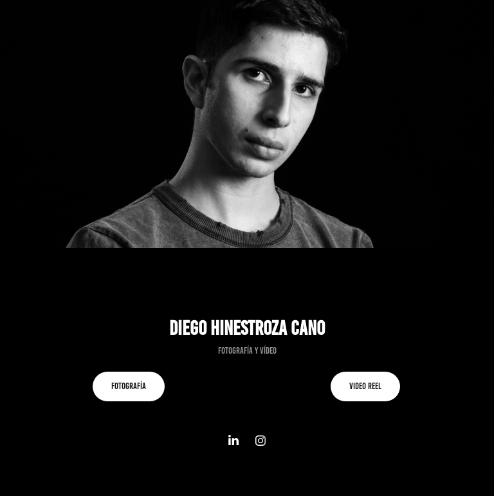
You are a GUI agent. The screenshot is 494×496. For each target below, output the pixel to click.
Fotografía (128, 386)
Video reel (365, 386)
